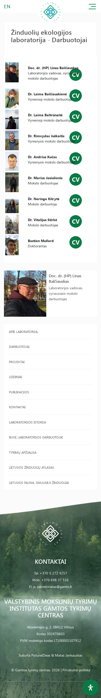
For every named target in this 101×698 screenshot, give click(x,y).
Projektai (16, 362)
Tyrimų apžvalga (22, 452)
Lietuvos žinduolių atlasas (31, 467)
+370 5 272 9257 (53, 573)
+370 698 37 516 (55, 579)
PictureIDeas (40, 655)
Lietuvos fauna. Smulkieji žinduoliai (39, 482)
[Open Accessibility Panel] (91, 688)
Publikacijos (19, 392)
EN (7, 6)
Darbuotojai (19, 346)
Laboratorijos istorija (27, 422)
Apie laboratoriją (23, 331)
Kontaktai (17, 407)
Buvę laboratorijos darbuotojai (36, 437)
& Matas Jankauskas (66, 655)
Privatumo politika (76, 670)
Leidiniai (15, 377)
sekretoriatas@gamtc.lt (54, 586)
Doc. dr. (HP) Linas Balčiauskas (65, 278)
